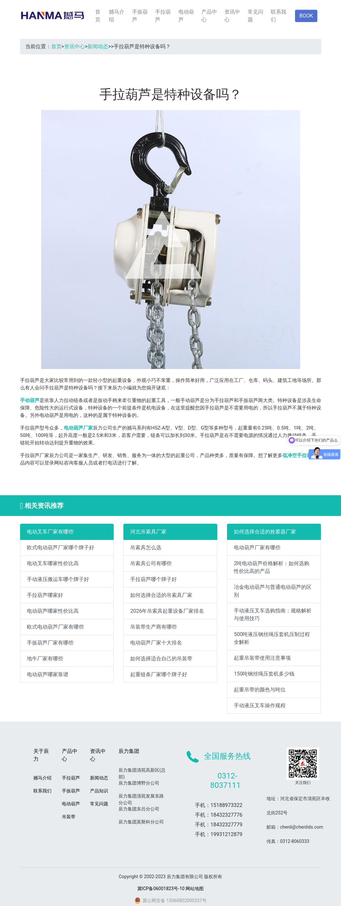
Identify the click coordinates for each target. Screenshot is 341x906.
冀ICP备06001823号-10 (161, 888)
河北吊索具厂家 (148, 532)
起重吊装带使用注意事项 (262, 658)
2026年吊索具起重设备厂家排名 (167, 611)
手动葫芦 (30, 400)
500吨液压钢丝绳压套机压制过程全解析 (272, 638)
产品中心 (209, 16)
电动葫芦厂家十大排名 (156, 643)
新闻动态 (97, 46)
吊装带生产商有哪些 (153, 627)
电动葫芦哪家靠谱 (47, 674)
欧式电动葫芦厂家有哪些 (55, 627)
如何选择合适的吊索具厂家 (161, 595)
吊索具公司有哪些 (151, 563)
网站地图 (195, 888)
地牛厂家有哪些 (45, 658)
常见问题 (255, 16)
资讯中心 (232, 16)
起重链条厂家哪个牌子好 (158, 674)
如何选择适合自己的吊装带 (161, 658)
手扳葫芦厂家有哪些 (50, 643)
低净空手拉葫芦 (299, 455)
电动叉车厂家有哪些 (50, 532)
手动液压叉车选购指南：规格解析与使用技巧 (273, 614)
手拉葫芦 (163, 16)
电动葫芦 (186, 16)
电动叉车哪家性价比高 (53, 563)
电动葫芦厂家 (78, 428)
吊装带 (68, 816)
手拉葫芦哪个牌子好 (153, 579)
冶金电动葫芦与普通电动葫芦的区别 (273, 591)
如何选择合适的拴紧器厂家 (265, 532)
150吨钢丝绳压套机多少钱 (264, 674)
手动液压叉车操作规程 (260, 705)
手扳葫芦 (140, 16)
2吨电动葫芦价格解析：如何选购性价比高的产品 (271, 567)
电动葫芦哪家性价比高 (53, 611)
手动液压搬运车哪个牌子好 (58, 579)
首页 (97, 16)
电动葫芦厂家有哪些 (257, 547)
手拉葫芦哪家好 (45, 595)
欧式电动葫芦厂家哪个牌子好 (60, 547)
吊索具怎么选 (145, 547)
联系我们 (278, 16)
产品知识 (99, 790)
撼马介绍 (116, 16)
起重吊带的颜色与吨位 (260, 690)
